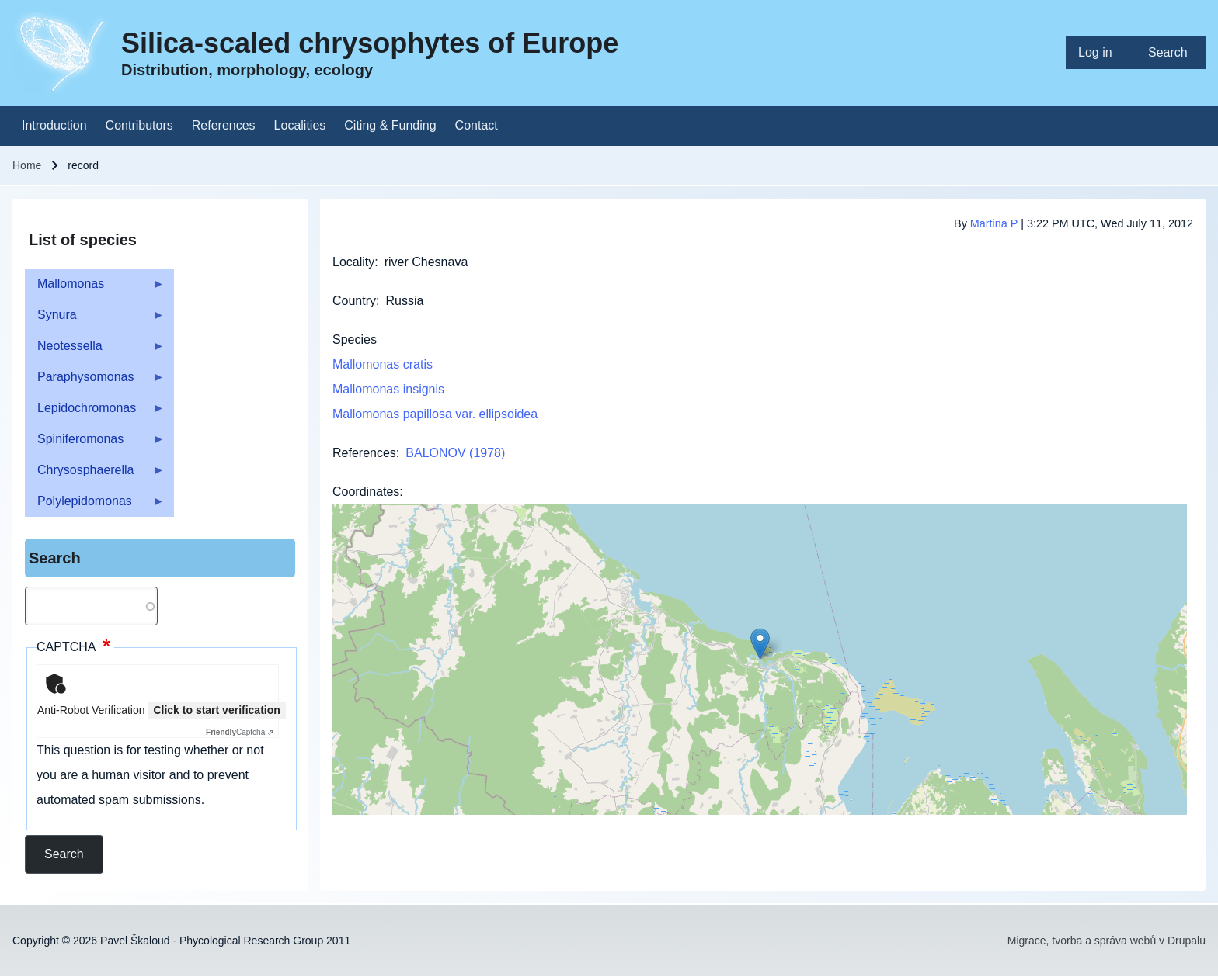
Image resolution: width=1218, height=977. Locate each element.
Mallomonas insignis (388, 389)
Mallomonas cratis (382, 364)
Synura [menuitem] (95, 319)
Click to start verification (216, 710)
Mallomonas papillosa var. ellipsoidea (435, 414)
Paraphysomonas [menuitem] (95, 381)
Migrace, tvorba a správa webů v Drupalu (1106, 940)
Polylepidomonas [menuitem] (95, 505)
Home (26, 165)
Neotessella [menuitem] (95, 350)
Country (354, 300)
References (364, 452)
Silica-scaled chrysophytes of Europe (369, 43)
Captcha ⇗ (239, 732)
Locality (353, 262)
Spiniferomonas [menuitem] (95, 443)
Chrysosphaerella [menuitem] (95, 474)
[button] (760, 644)
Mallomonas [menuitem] (95, 288)
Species (354, 339)
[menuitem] (1101, 52)
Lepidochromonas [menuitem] (95, 412)
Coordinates (365, 491)
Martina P (994, 223)
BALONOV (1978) (455, 452)
